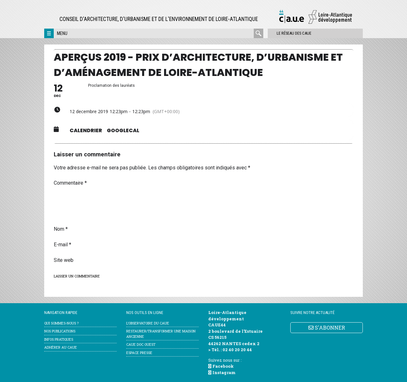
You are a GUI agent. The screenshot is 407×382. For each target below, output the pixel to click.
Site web (63, 260)
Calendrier (86, 130)
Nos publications (59, 331)
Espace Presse (139, 352)
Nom (61, 229)
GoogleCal (123, 130)
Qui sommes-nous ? (61, 323)
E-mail (62, 245)
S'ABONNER (326, 327)
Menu (62, 33)
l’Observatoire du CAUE (147, 323)
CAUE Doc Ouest (140, 344)
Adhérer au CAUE (60, 347)
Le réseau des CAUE (290, 33)
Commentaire (70, 183)
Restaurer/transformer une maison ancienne (161, 334)
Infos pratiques (58, 339)
